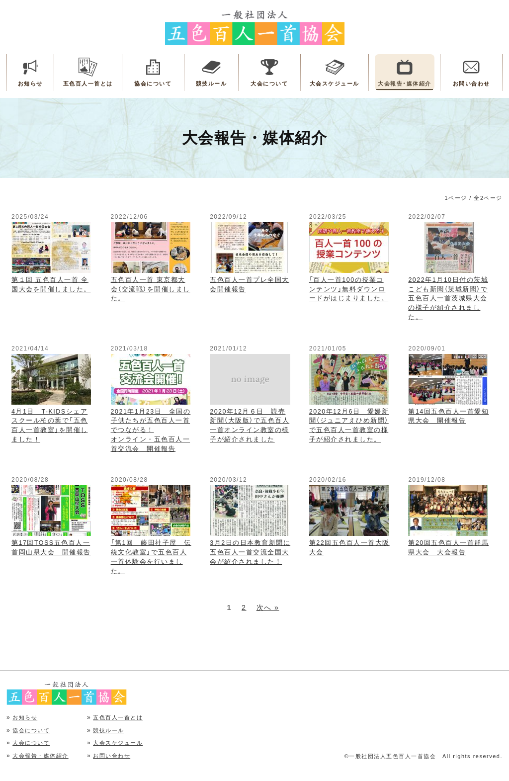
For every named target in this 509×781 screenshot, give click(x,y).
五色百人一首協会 (255, 27)
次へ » (267, 607)
